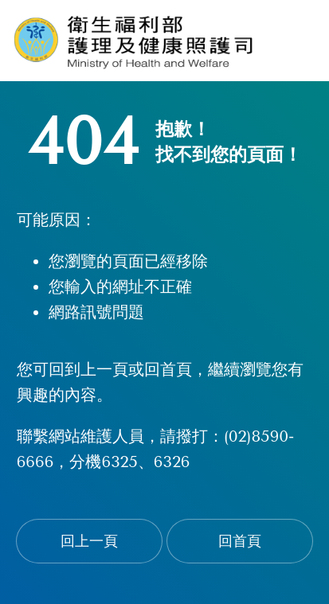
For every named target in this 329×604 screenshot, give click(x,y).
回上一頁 (89, 541)
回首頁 (239, 541)
